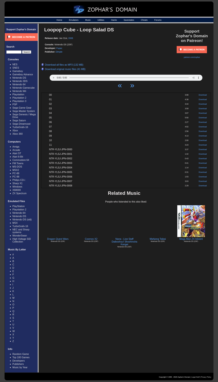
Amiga (15, 146)
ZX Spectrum (19, 193)
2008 (70, 38)
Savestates (129, 20)
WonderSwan (19, 235)
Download (203, 95)
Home (59, 20)
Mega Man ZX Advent (191, 239)
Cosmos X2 (91, 239)
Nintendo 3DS (20, 81)
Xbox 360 (17, 134)
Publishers (18, 364)
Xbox (15, 130)
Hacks (114, 20)
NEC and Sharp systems (20, 231)
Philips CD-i (18, 180)
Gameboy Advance (22, 74)
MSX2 (15, 170)
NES (14, 64)
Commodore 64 (20, 160)
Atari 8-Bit (17, 156)
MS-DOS (17, 166)
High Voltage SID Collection (21, 240)
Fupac (59, 48)
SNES (15, 67)
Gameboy (17, 71)
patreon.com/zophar (192, 57)
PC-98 (15, 176)
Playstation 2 (19, 97)
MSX (15, 223)
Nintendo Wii (19, 91)
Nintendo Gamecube (23, 87)
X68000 (16, 190)
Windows (17, 186)
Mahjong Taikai (158, 239)
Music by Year (20, 367)
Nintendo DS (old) (22, 219)
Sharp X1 (17, 183)
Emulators (73, 20)
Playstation (18, 94)
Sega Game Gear (21, 107)
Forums (157, 20)
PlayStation (18, 206)
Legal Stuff (195, 377)
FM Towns (17, 163)
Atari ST (16, 153)
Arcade (16, 150)
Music (88, 20)
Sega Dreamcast (21, 124)
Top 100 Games (21, 357)
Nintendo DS (19, 77)
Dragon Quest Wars (58, 239)
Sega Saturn (19, 120)
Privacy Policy (206, 377)
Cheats (144, 20)
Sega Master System (23, 111)
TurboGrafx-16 (20, 127)
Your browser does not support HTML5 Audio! (126, 77)
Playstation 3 (19, 101)
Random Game (20, 354)
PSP (14, 104)
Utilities (100, 20)
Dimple (59, 52)
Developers (18, 360)
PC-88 (15, 173)
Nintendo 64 (18, 84)
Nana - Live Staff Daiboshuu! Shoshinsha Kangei (124, 242)
